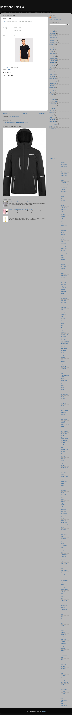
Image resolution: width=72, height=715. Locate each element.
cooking (62, 273)
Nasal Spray (63, 511)
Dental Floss (63, 300)
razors (62, 561)
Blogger (44, 711)
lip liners (62, 460)
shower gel (63, 603)
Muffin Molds (63, 494)
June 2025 (52, 47)
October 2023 (53, 83)
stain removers (64, 628)
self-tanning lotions (65, 587)
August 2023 (52, 87)
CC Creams (63, 243)
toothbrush (63, 666)
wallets (62, 687)
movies (62, 492)
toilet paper (63, 662)
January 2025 (53, 56)
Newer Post (6, 113)
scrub (62, 582)
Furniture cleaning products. (65, 376)
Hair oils (62, 400)
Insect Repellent (64, 431)
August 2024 (52, 65)
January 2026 (53, 35)
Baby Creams (64, 173)
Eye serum (63, 338)
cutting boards (64, 295)
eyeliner (62, 345)
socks (62, 616)
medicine (63, 479)
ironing (62, 435)
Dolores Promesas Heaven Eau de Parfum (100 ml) (20, 209)
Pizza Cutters (64, 545)
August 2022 (52, 108)
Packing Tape (64, 522)
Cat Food (63, 234)
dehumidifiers (64, 298)
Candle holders (64, 230)
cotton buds (63, 282)
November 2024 (53, 60)
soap (62, 614)
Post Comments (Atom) (14, 116)
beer (62, 198)
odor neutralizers (64, 513)
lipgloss (62, 462)
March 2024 (52, 74)
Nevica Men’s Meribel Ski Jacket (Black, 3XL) (15, 122)
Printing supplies (64, 554)
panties (62, 527)
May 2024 (52, 71)
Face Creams (64, 348)
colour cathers (64, 262)
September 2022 (53, 106)
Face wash (63, 357)
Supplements (64, 643)
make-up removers (65, 469)
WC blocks (63, 693)
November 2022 (53, 103)
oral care (63, 518)
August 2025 (52, 44)
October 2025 (53, 40)
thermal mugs (64, 655)
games (62, 378)
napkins (62, 507)
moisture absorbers (65, 487)
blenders (62, 205)
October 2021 (53, 126)
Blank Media (63, 202)
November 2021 (53, 124)
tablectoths (63, 648)
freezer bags (63, 371)
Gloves (62, 389)
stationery (63, 632)
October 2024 (53, 62)
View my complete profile (55, 19)
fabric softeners (64, 346)
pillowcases (63, 541)
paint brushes (64, 525)
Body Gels (63, 211)
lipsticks (62, 463)
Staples (62, 630)
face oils (62, 352)
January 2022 (53, 121)
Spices (62, 625)
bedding (62, 196)
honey (62, 417)
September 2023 (53, 85)
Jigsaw (62, 437)
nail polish (63, 501)
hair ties (62, 405)
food (62, 364)
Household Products (63, 422)
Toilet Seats (63, 664)
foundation (63, 370)
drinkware (63, 318)
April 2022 (52, 115)
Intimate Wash (64, 433)
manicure (63, 470)
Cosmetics (63, 280)
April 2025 (52, 51)
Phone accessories (65, 540)
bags (62, 178)
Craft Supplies (64, 287)
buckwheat (63, 227)
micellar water (64, 481)
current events (64, 291)
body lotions (63, 212)
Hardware (63, 414)
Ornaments (63, 520)
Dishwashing (63, 312)
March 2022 (52, 117)
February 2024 (53, 76)
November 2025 (53, 38)
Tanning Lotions (64, 653)
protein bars (63, 556)
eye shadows (64, 339)
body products (64, 218)
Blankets (62, 203)
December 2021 (53, 123)
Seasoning (63, 584)
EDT (62, 329)
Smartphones (64, 609)
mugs (62, 495)
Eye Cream (63, 336)
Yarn (62, 703)
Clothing (8, 69)
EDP (62, 327)
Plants (62, 547)
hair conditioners (64, 394)
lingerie (62, 454)
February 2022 (53, 119)
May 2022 (52, 114)
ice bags (62, 426)
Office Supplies (64, 515)
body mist (63, 214)
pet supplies (63, 538)
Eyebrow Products (65, 341)
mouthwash (63, 490)
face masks (63, 350)
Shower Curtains (64, 602)
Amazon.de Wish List (39, 12)
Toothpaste (63, 668)
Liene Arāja (53, 17)
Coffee (62, 261)
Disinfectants (63, 314)
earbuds (62, 323)
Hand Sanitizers (64, 410)
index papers (63, 429)
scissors (62, 578)
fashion (62, 359)
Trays (62, 677)
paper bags (63, 531)
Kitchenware (63, 442)
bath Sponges (64, 191)
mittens (62, 483)
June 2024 (52, 69)
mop (62, 488)
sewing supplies (64, 589)
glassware (63, 387)
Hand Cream (63, 408)
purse (62, 558)
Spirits (62, 627)
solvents (62, 620)
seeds (62, 586)
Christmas (63, 252)
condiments (63, 266)
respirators (63, 565)
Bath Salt (63, 189)
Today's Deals (27, 12)
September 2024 (53, 64)
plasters (62, 549)
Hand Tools (63, 412)
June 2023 (52, 90)
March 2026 (52, 31)
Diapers (62, 309)
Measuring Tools (64, 476)
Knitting (62, 444)
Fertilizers (63, 361)
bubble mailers (64, 225)
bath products (64, 187)
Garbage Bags (64, 380)
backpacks (63, 177)
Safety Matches (64, 570)
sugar (62, 637)
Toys (62, 673)
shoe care (63, 596)
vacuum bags (64, 680)
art (61, 171)
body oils (63, 216)
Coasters (63, 259)
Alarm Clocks (64, 166)
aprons (62, 169)
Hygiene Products (65, 424)
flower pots (63, 363)
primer (62, 552)
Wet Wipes (63, 696)
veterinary (63, 684)
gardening (63, 382)
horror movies (64, 419)
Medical (62, 478)
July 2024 (52, 67)
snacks (62, 612)
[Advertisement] (59, 146)
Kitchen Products (64, 438)
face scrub (63, 354)
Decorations (63, 296)
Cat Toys (62, 239)
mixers (62, 485)
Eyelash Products (64, 343)
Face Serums (64, 355)
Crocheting (63, 289)
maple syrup (63, 472)
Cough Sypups (64, 286)
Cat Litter (63, 236)
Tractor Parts (63, 675)
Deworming (63, 307)
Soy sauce (63, 621)
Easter (62, 325)
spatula (62, 623)
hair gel (62, 396)
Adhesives (63, 160)
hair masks (63, 398)
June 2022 (52, 112)
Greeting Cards (64, 392)
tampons (62, 652)
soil (61, 618)
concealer (63, 264)
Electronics (63, 332)
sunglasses (63, 639)
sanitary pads (64, 574)
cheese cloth (63, 246)
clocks (62, 255)
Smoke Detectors (64, 611)
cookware (63, 277)
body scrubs (63, 219)
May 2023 (52, 92)
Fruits (62, 373)
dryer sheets (63, 320)
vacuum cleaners (64, 682)
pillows (62, 543)
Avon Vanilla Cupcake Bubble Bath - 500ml (18, 217)
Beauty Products (64, 194)
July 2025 (52, 46)
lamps (62, 447)
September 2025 (53, 42)
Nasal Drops (63, 509)
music (62, 497)
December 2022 (53, 101)
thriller (62, 657)
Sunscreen (63, 641)
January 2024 (53, 78)
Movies (49, 12)
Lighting (62, 453)
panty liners (63, 529)
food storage (63, 366)
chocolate (63, 250)
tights (62, 659)
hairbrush (63, 407)
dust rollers (63, 321)
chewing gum (64, 248)
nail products (63, 506)
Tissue (62, 661)
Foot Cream (63, 368)
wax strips (63, 691)
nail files (62, 499)
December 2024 (53, 58)
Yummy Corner (18, 12)
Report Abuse (53, 158)
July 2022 (52, 110)
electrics (62, 330)
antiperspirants (64, 168)
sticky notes (63, 634)
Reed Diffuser (64, 563)
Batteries (63, 193)
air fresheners (64, 164)
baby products (64, 175)
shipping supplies (64, 594)
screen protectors (64, 580)
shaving (62, 593)
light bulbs (63, 451)
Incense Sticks (64, 428)
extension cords (64, 334)
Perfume (62, 536)
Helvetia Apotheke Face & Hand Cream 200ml (19, 201)
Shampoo (63, 591)
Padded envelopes (65, 524)
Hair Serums (63, 403)
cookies (62, 270)
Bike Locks (63, 200)
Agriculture (63, 162)
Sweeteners (63, 645)
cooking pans (64, 275)
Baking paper (64, 182)
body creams (63, 209)
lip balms (63, 458)
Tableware (63, 650)
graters (62, 391)
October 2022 (53, 105)
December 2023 (53, 80)
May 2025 (52, 49)
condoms (63, 268)
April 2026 (52, 30)
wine (62, 698)
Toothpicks (63, 670)
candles (62, 232)
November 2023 (53, 81)
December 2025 (53, 37)
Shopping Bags (64, 600)
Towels (62, 671)
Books (10, 12)
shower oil (63, 607)
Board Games (64, 207)
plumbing (63, 550)
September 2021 (53, 128)
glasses (62, 385)
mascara (62, 474)
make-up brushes (64, 467)
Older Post (42, 113)
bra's (62, 223)
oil (61, 516)
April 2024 (52, 72)
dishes (62, 311)
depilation (63, 304)
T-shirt (4, 21)
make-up (63, 465)
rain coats (63, 559)
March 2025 (52, 53)
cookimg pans (64, 271)
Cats (62, 241)
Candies (62, 228)
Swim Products (64, 646)
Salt (61, 572)
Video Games (64, 686)
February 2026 (53, 33)
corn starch (63, 279)
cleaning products (65, 253)
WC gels (62, 695)
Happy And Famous (12, 6)
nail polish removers (63, 504)
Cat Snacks (63, 237)
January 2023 (53, 99)
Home (4, 12)
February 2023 (53, 97)
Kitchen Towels (64, 440)
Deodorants (63, 302)
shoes (62, 598)
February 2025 (53, 55)
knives (62, 445)
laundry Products (64, 449)
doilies (62, 316)
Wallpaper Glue (64, 689)
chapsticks (63, 245)
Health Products (64, 416)
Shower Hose (64, 605)
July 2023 (52, 89)
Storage (62, 636)
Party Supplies (64, 534)
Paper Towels (64, 532)
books (62, 221)
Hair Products (64, 401)
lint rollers (63, 456)
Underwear (63, 679)
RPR (62, 568)
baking (62, 180)
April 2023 (52, 94)
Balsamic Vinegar (64, 184)
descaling (63, 305)
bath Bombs (63, 185)
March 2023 (52, 96)
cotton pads (63, 284)
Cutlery (62, 293)
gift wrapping (63, 383)
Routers (62, 566)
